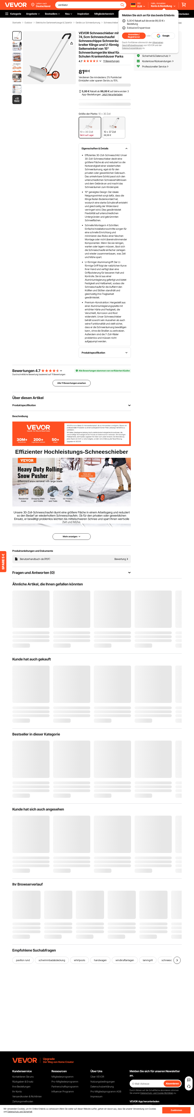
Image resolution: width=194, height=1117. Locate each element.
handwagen (100, 960)
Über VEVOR (97, 1076)
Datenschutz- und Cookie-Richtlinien (156, 1093)
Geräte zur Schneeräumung (88, 22)
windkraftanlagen (125, 960)
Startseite (16, 22)
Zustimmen (176, 1110)
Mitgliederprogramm (62, 1076)
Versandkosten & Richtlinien (27, 1096)
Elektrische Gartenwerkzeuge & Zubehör (54, 22)
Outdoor (28, 22)
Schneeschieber (111, 22)
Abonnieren (172, 1083)
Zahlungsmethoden (22, 1101)
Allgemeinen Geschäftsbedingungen (142, 44)
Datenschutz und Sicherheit (19, 1111)
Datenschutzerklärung (132, 48)
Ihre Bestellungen (21, 1086)
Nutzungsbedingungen (102, 1081)
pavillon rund (23, 960)
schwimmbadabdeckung (52, 960)
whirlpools (79, 960)
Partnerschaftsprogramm (64, 1086)
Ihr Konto (17, 1091)
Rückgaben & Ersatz (22, 1081)
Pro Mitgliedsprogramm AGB (105, 1091)
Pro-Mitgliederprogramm (64, 1081)
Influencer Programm (62, 1091)
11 (52, 374)
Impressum (96, 1096)
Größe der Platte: (88, 113)
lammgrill (148, 960)
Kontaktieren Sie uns (23, 1076)
